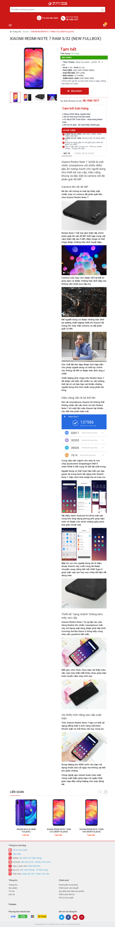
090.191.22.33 (27, 862)
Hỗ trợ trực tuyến (20, 850)
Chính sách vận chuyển (69, 888)
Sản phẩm (13, 888)
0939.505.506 (34, 866)
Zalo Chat (17, 854)
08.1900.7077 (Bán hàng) (31, 858)
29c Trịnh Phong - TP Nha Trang (33, 870)
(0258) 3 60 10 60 (42, 862)
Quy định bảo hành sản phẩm (71, 891)
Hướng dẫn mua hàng (68, 885)
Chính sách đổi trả (67, 894)
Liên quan (17, 792)
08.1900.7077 (72, 19)
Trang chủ (13, 885)
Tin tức (12, 891)
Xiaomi (26, 32)
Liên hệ (12, 894)
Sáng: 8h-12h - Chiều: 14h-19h (35, 874)
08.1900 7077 (91, 100)
